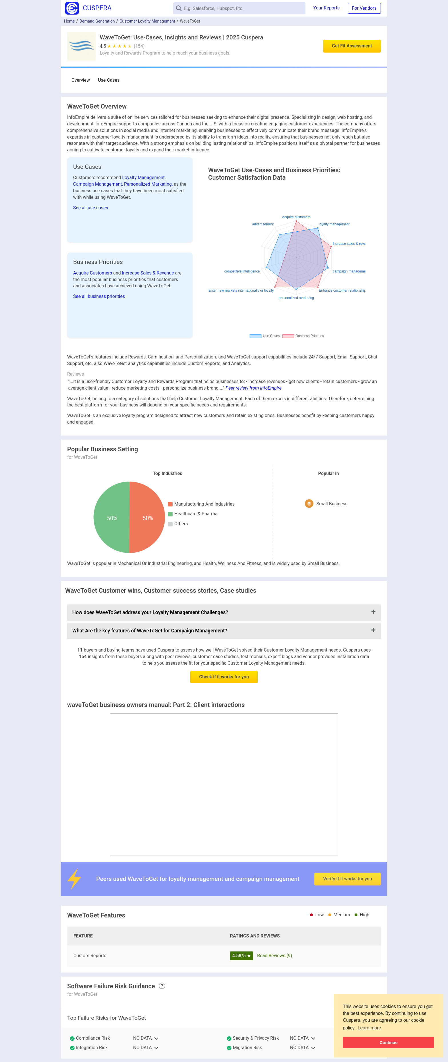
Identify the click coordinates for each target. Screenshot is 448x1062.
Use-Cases (109, 80)
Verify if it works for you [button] (347, 869)
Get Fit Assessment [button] (352, 46)
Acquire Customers (93, 273)
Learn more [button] (369, 1027)
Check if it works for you (224, 677)
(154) (139, 46)
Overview (80, 80)
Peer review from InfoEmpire (254, 388)
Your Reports (326, 8)
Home (69, 21)
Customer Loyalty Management (147, 21)
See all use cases (90, 208)
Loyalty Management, (144, 177)
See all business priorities (99, 296)
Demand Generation (97, 21)
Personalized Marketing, (149, 184)
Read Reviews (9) (274, 955)
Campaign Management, (98, 184)
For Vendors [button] (364, 8)
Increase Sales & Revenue (148, 273)
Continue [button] (388, 1042)
